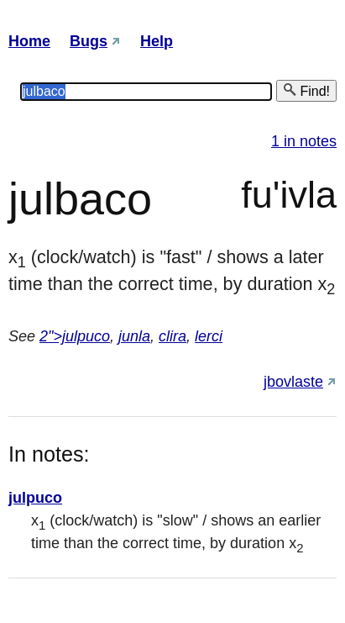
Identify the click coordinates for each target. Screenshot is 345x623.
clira (172, 336)
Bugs (88, 41)
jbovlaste (293, 381)
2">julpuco (74, 336)
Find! (306, 90)
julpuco (35, 497)
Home (29, 41)
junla (134, 336)
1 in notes (304, 141)
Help (156, 41)
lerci (208, 336)
